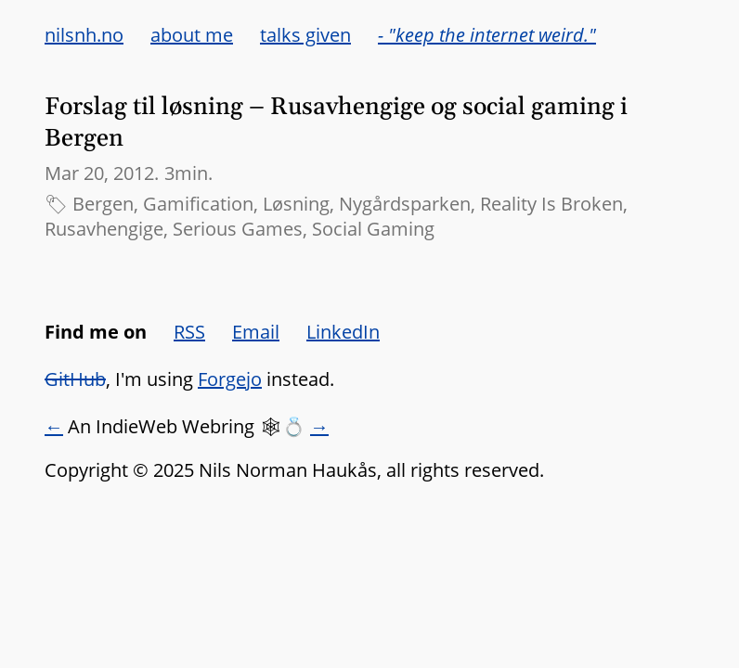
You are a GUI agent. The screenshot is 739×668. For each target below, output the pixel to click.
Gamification (198, 203)
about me (191, 34)
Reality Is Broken (551, 203)
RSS (189, 331)
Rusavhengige (104, 228)
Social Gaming (373, 228)
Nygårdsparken (405, 203)
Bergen (103, 203)
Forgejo (230, 379)
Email (255, 331)
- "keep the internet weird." (487, 34)
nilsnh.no (84, 34)
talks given (305, 34)
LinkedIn (343, 331)
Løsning (296, 203)
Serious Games (238, 228)
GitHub (75, 379)
